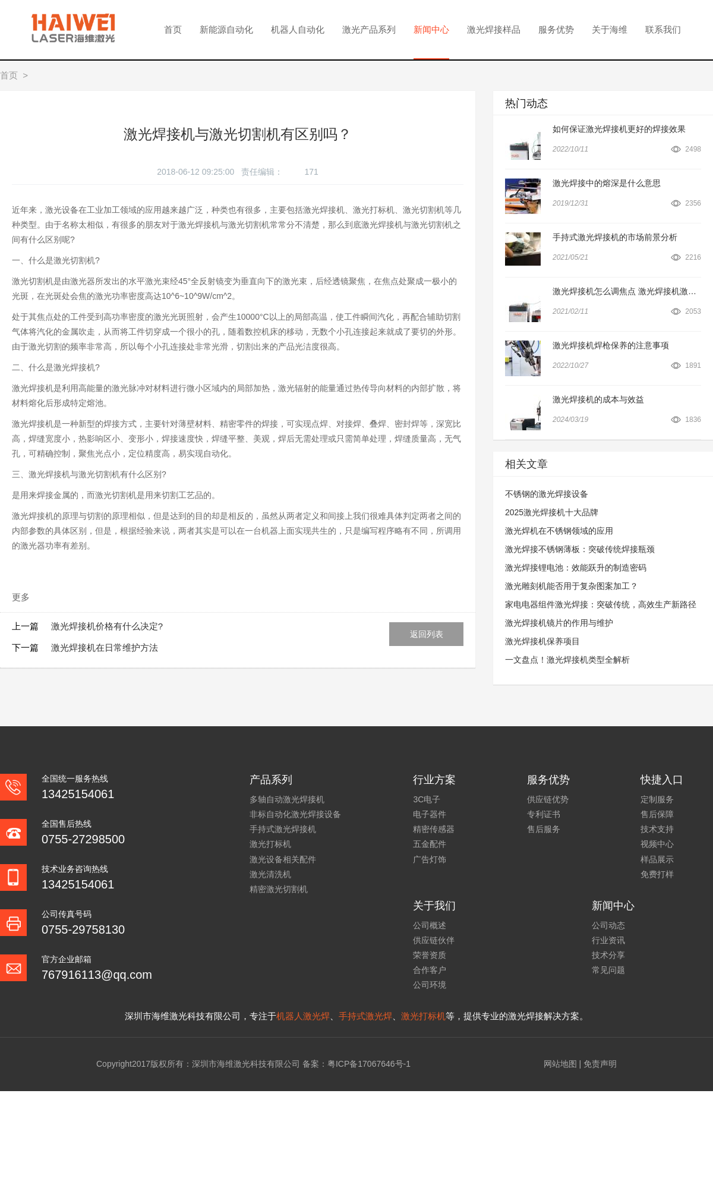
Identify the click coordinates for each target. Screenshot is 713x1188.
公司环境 (429, 985)
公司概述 (429, 925)
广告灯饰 (429, 859)
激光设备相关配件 (283, 859)
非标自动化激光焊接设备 (295, 814)
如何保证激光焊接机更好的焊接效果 (619, 129)
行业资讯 (608, 940)
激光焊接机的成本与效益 (598, 399)
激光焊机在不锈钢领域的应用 (559, 530)
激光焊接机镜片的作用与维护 (559, 623)
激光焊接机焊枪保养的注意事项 (611, 345)
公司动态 (608, 925)
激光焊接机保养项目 (542, 641)
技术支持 (657, 829)
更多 (21, 597)
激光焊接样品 (493, 29)
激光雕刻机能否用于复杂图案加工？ (571, 586)
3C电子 (426, 799)
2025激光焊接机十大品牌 (551, 512)
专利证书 (543, 814)
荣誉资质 (429, 955)
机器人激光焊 (303, 1016)
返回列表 (426, 634)
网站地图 (560, 1064)
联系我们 (663, 29)
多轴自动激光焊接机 (287, 799)
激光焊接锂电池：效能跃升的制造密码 (575, 567)
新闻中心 (431, 29)
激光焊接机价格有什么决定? (107, 626)
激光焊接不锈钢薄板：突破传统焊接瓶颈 (580, 549)
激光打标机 (270, 844)
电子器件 (429, 814)
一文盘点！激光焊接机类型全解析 (567, 659)
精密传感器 (434, 829)
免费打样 (657, 874)
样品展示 (657, 859)
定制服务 (657, 799)
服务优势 (556, 29)
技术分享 (608, 955)
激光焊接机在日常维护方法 (104, 647)
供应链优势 (548, 799)
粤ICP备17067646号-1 (369, 1064)
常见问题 (608, 970)
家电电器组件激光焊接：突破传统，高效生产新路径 (600, 604)
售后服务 (543, 829)
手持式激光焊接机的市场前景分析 (615, 237)
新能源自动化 (226, 29)
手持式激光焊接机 (283, 829)
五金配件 (429, 844)
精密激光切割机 (279, 889)
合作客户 (429, 970)
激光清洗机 (270, 874)
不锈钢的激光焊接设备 (546, 494)
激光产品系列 (369, 29)
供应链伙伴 (434, 940)
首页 (173, 29)
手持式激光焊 (365, 1016)
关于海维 (609, 29)
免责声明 (600, 1064)
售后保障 (657, 814)
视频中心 (657, 844)
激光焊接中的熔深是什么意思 (607, 183)
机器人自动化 (297, 29)
